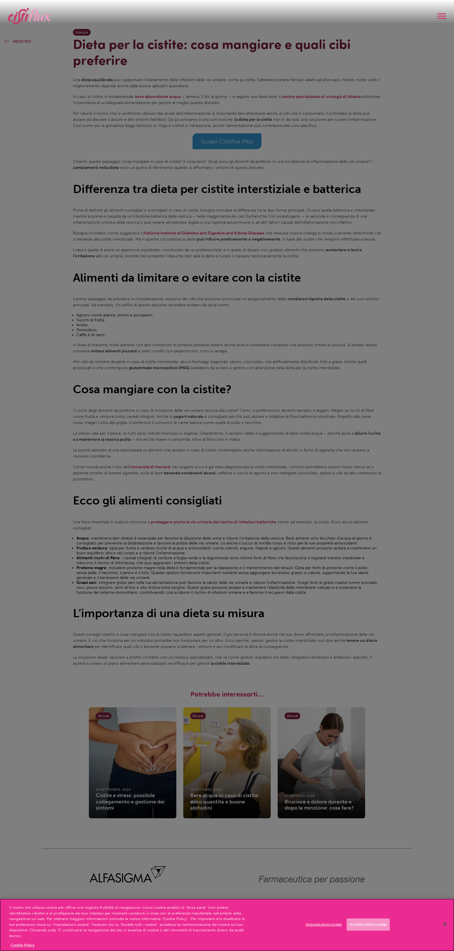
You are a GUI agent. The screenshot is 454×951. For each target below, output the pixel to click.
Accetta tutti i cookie (368, 924)
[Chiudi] (444, 924)
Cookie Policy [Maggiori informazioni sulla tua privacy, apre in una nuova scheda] (22, 945)
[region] (227, 925)
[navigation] (441, 16)
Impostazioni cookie (324, 924)
